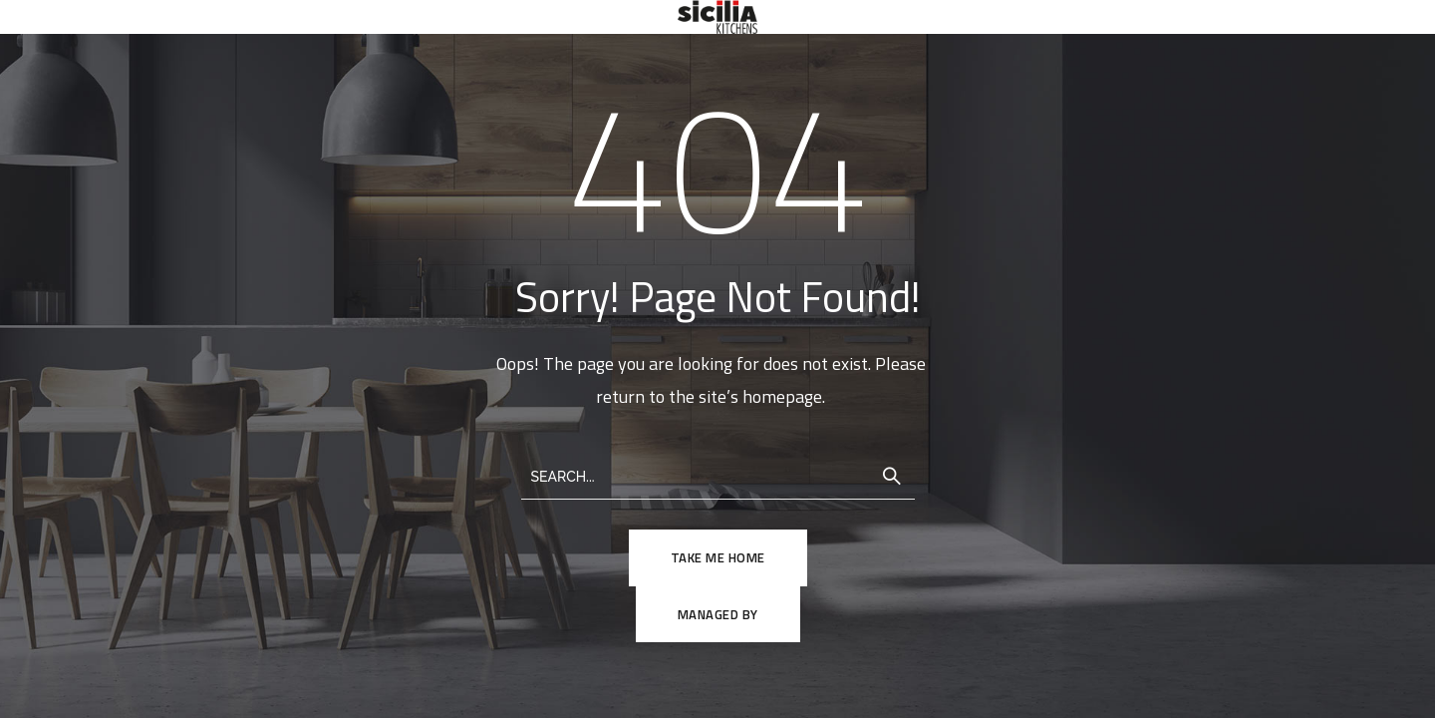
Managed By (718, 614)
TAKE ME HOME (718, 557)
